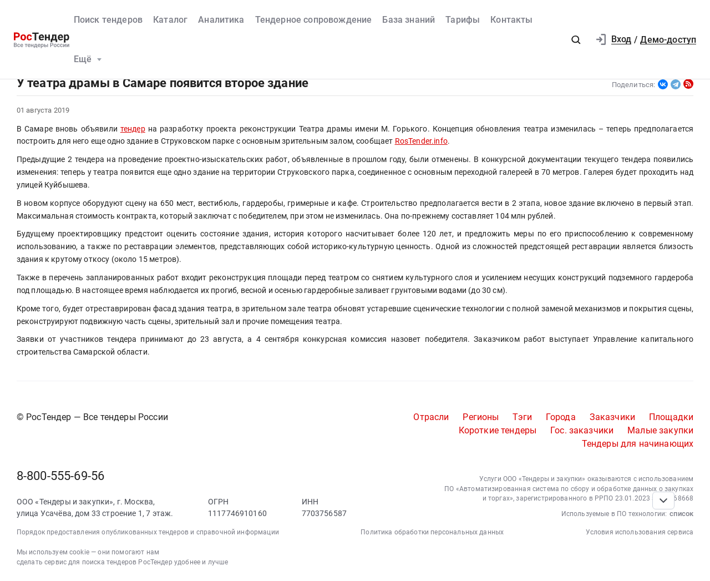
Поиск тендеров (108, 19)
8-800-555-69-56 (60, 476)
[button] (576, 40)
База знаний (408, 19)
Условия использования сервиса (640, 532)
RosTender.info (421, 141)
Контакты (511, 19)
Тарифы (462, 19)
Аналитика (221, 19)
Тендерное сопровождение (313, 19)
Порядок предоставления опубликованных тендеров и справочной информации (148, 532)
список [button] (681, 513)
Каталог (170, 19)
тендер (132, 128)
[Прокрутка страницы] (663, 500)
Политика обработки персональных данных (432, 532)
